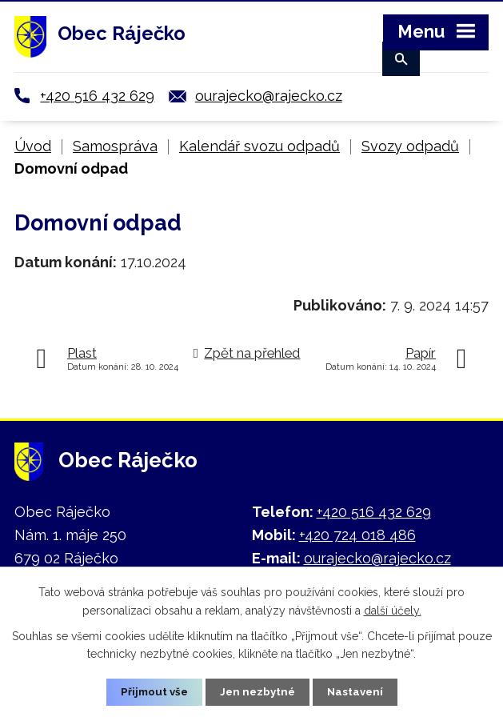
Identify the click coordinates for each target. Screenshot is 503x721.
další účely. (392, 609)
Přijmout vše (151, 691)
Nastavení (358, 691)
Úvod (32, 146)
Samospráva (115, 146)
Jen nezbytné (257, 691)
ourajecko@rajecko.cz (268, 95)
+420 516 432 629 (97, 95)
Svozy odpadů (410, 146)
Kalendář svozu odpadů (259, 146)
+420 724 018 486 (357, 535)
